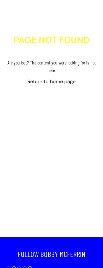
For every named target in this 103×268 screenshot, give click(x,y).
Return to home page (51, 81)
